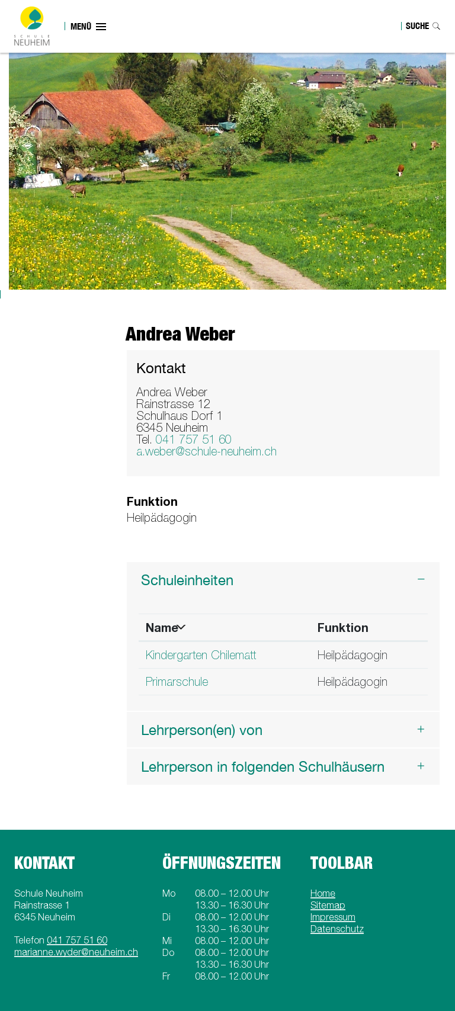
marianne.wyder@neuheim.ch (76, 951)
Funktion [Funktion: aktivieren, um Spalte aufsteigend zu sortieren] (343, 627)
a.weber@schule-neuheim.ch (206, 451)
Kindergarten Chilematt (201, 655)
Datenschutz (337, 928)
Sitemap (327, 905)
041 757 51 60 (194, 439)
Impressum (332, 916)
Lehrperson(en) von (201, 729)
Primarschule (177, 681)
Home (322, 893)
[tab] (283, 580)
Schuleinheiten (187, 580)
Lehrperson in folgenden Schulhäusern (262, 766)
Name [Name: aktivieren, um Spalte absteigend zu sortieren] (162, 627)
